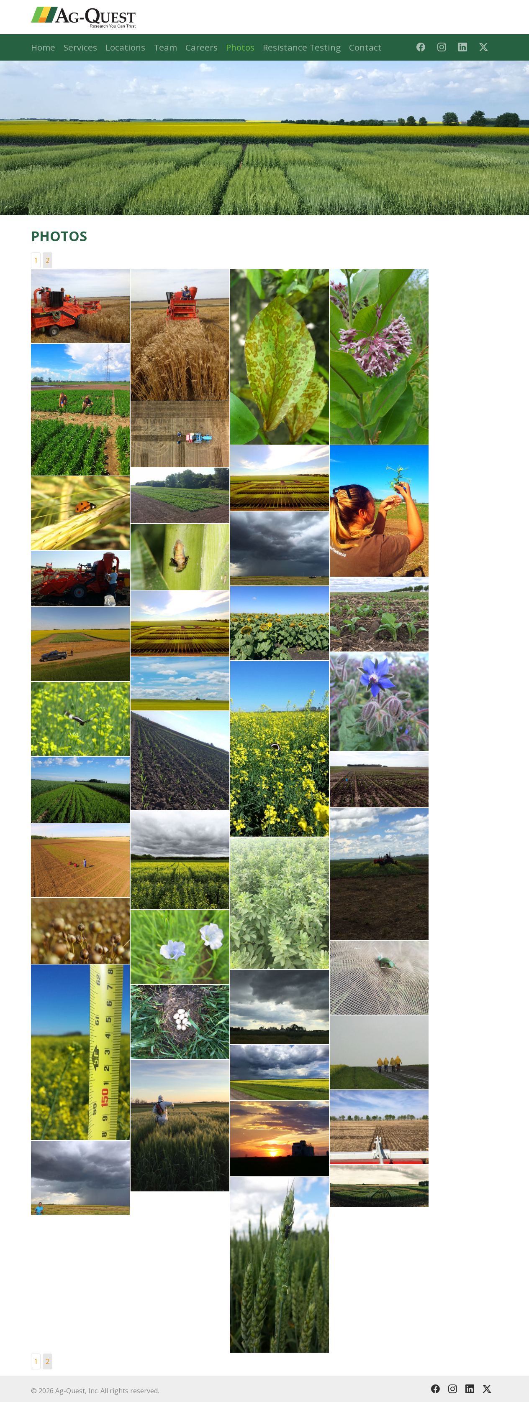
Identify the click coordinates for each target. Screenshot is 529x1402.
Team (165, 47)
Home (43, 47)
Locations (125, 47)
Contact (365, 47)
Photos (240, 47)
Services (80, 47)
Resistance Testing (302, 47)
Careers (201, 47)
